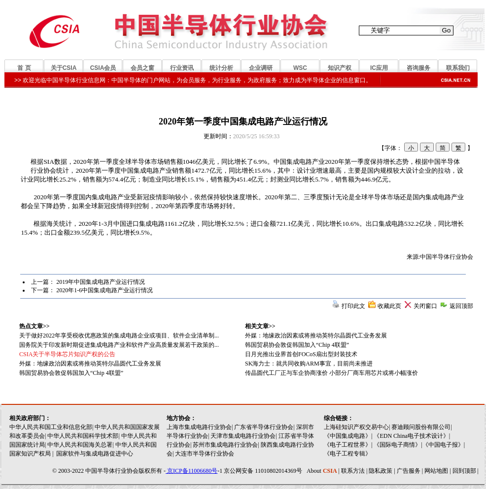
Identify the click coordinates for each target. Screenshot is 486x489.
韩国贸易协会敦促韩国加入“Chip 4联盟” (297, 344)
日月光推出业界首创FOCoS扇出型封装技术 (301, 354)
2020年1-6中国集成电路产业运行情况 (104, 290)
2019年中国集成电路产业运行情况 (100, 281)
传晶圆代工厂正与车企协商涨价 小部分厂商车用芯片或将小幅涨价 (331, 372)
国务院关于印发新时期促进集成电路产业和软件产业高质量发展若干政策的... (119, 344)
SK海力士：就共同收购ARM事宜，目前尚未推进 (309, 363)
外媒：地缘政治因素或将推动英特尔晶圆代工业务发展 (316, 335)
